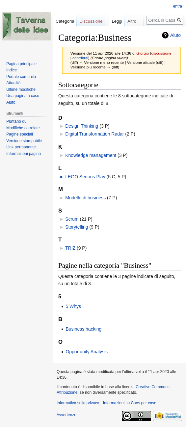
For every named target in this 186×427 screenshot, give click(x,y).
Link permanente (21, 147)
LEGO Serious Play (85, 176)
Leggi (112, 34)
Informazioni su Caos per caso (129, 403)
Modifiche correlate (23, 128)
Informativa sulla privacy (78, 403)
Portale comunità (21, 76)
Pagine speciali (19, 134)
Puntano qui (16, 121)
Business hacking (83, 329)
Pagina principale (21, 64)
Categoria (65, 21)
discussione (161, 53)
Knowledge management (90, 155)
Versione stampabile (24, 140)
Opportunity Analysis (87, 351)
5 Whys (73, 306)
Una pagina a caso (22, 95)
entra (177, 6)
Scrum (71, 219)
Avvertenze (66, 415)
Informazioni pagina (23, 153)
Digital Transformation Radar (94, 134)
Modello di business (85, 197)
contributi (80, 58)
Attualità (13, 83)
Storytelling (76, 227)
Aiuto (10, 102)
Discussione (90, 21)
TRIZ (70, 248)
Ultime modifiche (21, 89)
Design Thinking (81, 126)
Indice (11, 70)
